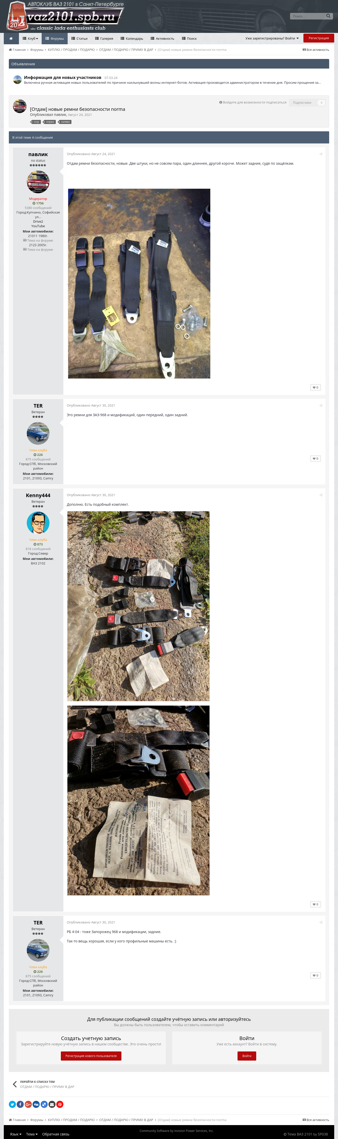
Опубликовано (91, 154)
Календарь (134, 38)
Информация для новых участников (62, 77)
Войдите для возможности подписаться (254, 102)
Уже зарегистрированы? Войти (272, 38)
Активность (164, 38)
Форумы (57, 38)
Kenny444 (38, 495)
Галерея (106, 38)
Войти (246, 1056)
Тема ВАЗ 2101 (300, 1134)
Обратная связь (55, 1134)
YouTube (38, 226)
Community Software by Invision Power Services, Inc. (177, 1131)
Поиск (191, 38)
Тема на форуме (38, 240)
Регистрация (319, 38)
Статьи (82, 38)
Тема (32, 1134)
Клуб (32, 38)
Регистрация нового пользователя (91, 1056)
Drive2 (38, 221)
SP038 (323, 1134)
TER (38, 405)
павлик (60, 114)
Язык (15, 1134)
